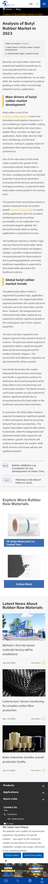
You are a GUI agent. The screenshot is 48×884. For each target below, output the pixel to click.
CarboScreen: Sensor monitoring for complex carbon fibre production (23, 706)
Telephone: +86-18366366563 (14, 816)
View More (38, 662)
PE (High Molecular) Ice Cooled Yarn (21, 544)
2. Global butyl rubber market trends (22, 53)
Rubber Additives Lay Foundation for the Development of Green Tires (28, 468)
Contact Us (10, 807)
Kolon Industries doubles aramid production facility (23, 759)
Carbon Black (24, 584)
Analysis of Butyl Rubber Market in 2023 (23, 14)
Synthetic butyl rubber (22, 210)
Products (8, 785)
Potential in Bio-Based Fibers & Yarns (28, 481)
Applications (10, 791)
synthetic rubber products (16, 116)
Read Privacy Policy (33, 855)
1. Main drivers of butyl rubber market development (22, 48)
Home (9, 9)
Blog (18, 9)
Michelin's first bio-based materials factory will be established (19, 650)
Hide (25, 43)
